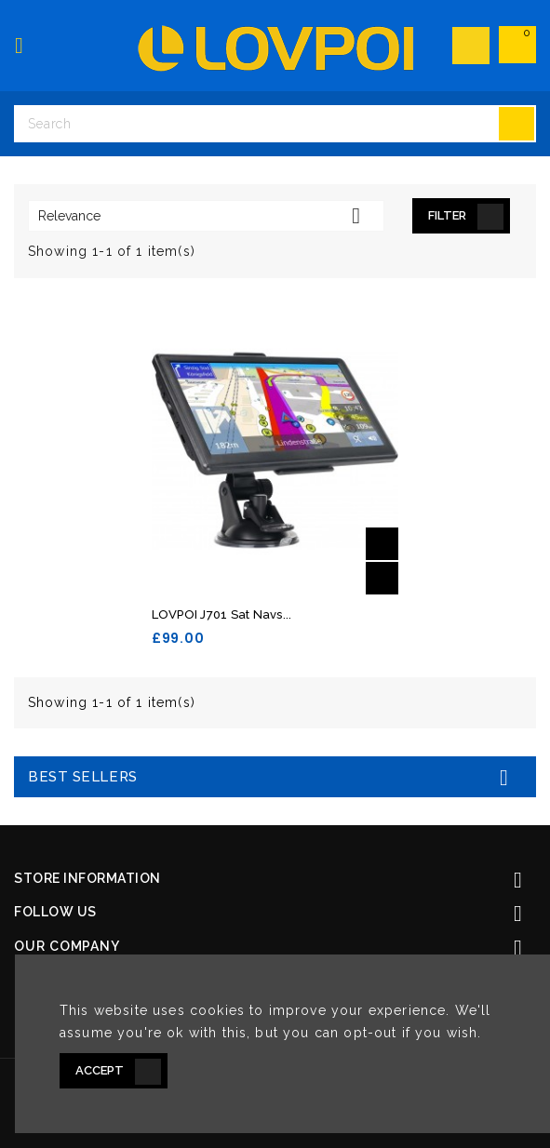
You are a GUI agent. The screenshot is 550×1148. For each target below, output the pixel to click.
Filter (447, 215)
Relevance (206, 216)
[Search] (275, 123)
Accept (99, 1070)
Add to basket (382, 543)
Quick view (382, 578)
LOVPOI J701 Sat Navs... (222, 614)
